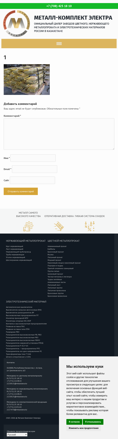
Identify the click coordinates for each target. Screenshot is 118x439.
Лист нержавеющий (14, 249)
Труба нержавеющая (15, 254)
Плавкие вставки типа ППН (18, 329)
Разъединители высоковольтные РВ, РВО (23, 335)
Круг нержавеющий (14, 246)
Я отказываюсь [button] (93, 422)
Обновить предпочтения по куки (21, 431)
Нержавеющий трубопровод (18, 252)
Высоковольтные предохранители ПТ (22, 315)
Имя (7, 158)
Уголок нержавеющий (15, 257)
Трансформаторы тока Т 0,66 (18, 354)
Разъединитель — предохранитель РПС (23, 348)
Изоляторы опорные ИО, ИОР (18, 321)
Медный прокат (54, 260)
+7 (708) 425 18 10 (59, 6)
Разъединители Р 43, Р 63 (17, 346)
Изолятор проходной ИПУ (17, 318)
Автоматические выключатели (19, 307)
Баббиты (51, 249)
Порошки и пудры (55, 265)
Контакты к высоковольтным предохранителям (26, 323)
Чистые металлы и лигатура (60, 276)
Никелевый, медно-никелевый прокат (64, 263)
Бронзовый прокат (56, 252)
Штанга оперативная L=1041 (18, 357)
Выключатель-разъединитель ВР (20, 312)
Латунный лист (54, 285)
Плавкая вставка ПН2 (15, 326)
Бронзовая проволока (57, 296)
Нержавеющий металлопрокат (26, 240)
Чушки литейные (55, 279)
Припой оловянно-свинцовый (60, 268)
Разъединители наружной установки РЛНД (24, 343)
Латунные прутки (55, 288)
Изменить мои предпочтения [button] (83, 428)
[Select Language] (17, 434)
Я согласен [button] (74, 422)
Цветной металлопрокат (64, 240)
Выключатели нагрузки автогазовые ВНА (23, 310)
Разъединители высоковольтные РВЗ (22, 337)
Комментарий (12, 115)
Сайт (6, 180)
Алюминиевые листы (57, 282)
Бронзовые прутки (56, 293)
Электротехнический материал (26, 301)
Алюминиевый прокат (57, 246)
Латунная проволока (57, 290)
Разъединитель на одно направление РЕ (24, 351)
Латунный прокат (55, 257)
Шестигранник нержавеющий (19, 260)
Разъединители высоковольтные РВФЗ (23, 340)
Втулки (50, 254)
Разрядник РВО (12, 332)
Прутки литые (53, 271)
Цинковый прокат (55, 274)
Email (7, 169)
